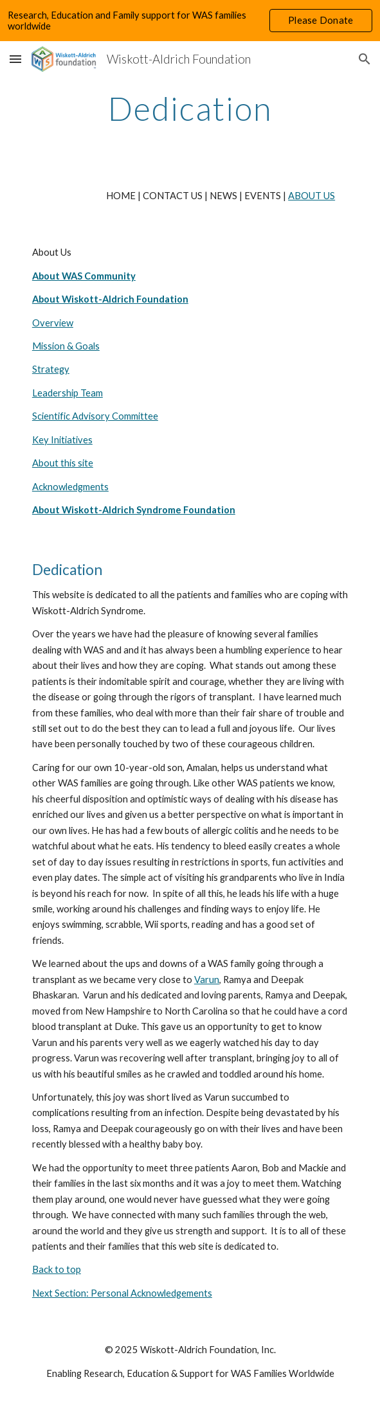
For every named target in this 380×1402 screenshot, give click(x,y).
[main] (190, 108)
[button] (15, 58)
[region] (190, 20)
